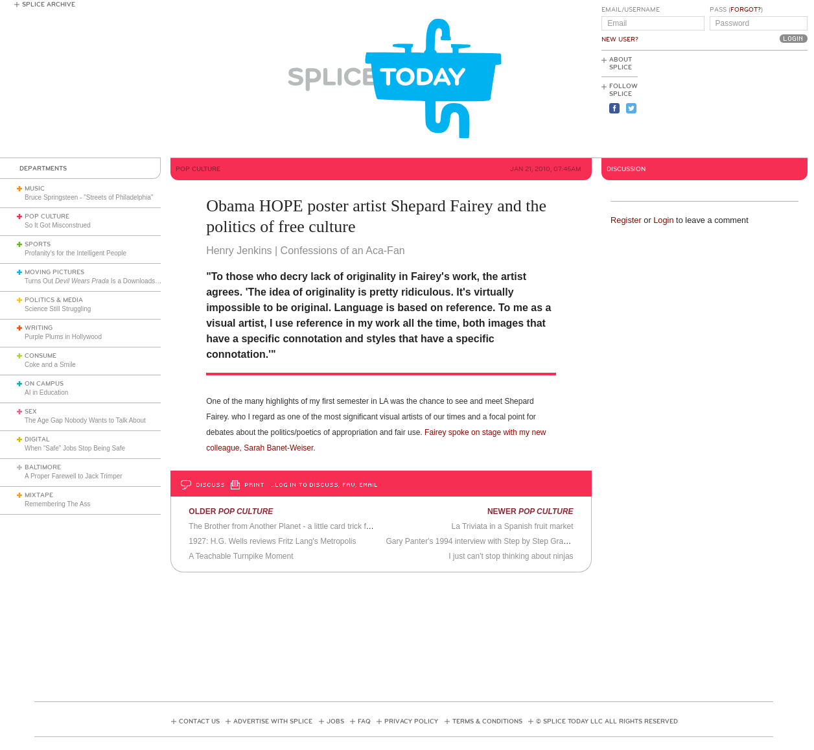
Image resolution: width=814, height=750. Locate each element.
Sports (38, 244)
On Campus (44, 384)
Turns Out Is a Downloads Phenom (103, 281)
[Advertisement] (749, 104)
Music (35, 189)
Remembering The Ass (58, 504)
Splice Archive (48, 4)
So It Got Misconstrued (58, 225)
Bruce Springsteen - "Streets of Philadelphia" (89, 197)
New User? (619, 39)
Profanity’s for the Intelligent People (76, 253)
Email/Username (630, 10)
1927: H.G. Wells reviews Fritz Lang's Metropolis (272, 541)
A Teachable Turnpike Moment (241, 556)
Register (626, 220)
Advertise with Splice (272, 721)
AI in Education (46, 392)
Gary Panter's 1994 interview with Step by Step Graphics (483, 541)
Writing (38, 328)
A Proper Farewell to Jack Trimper (73, 476)
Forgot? (745, 10)
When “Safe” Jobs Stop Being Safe (75, 448)
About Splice (620, 63)
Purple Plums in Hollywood (63, 336)
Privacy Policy (411, 721)
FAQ (364, 721)
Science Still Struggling (58, 308)
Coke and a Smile (50, 364)
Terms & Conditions (487, 721)
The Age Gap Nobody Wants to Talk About (85, 420)
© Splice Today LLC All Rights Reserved (607, 721)
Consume (40, 356)
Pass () (736, 10)
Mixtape (39, 495)
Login (663, 220)
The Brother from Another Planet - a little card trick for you (288, 526)
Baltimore (43, 467)
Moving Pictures (54, 272)
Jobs (335, 721)
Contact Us (199, 721)
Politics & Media (54, 300)
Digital (37, 439)
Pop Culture (47, 216)
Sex (31, 412)
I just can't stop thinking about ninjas (510, 556)
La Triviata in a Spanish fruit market (512, 526)
